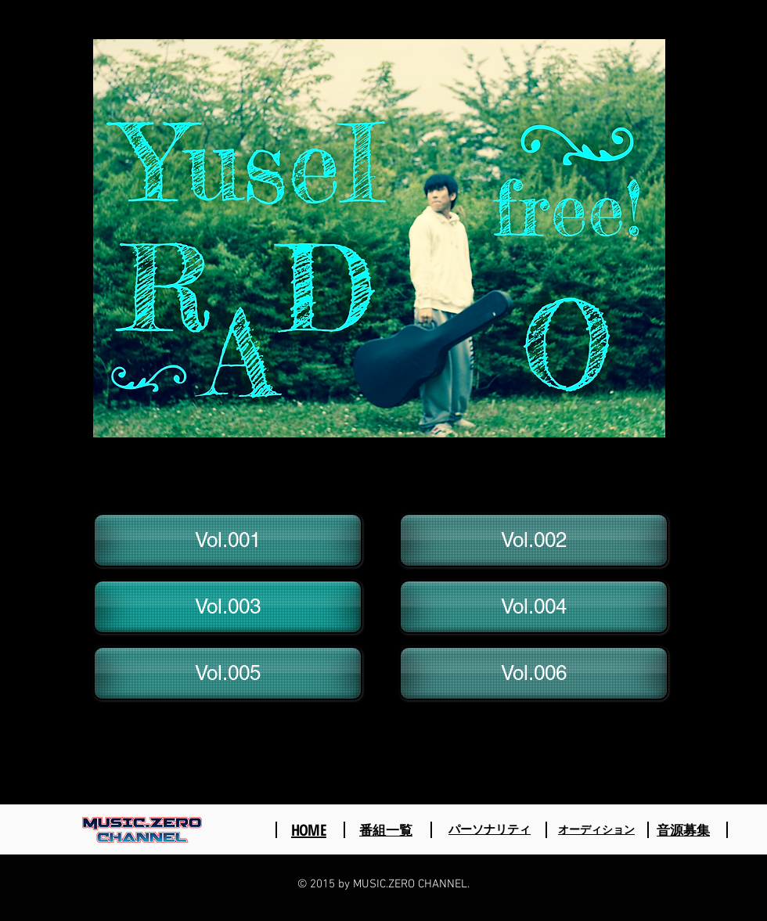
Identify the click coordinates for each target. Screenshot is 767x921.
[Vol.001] (227, 540)
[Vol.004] (533, 607)
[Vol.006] (533, 673)
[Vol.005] (227, 673)
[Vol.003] (227, 607)
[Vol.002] (533, 540)
